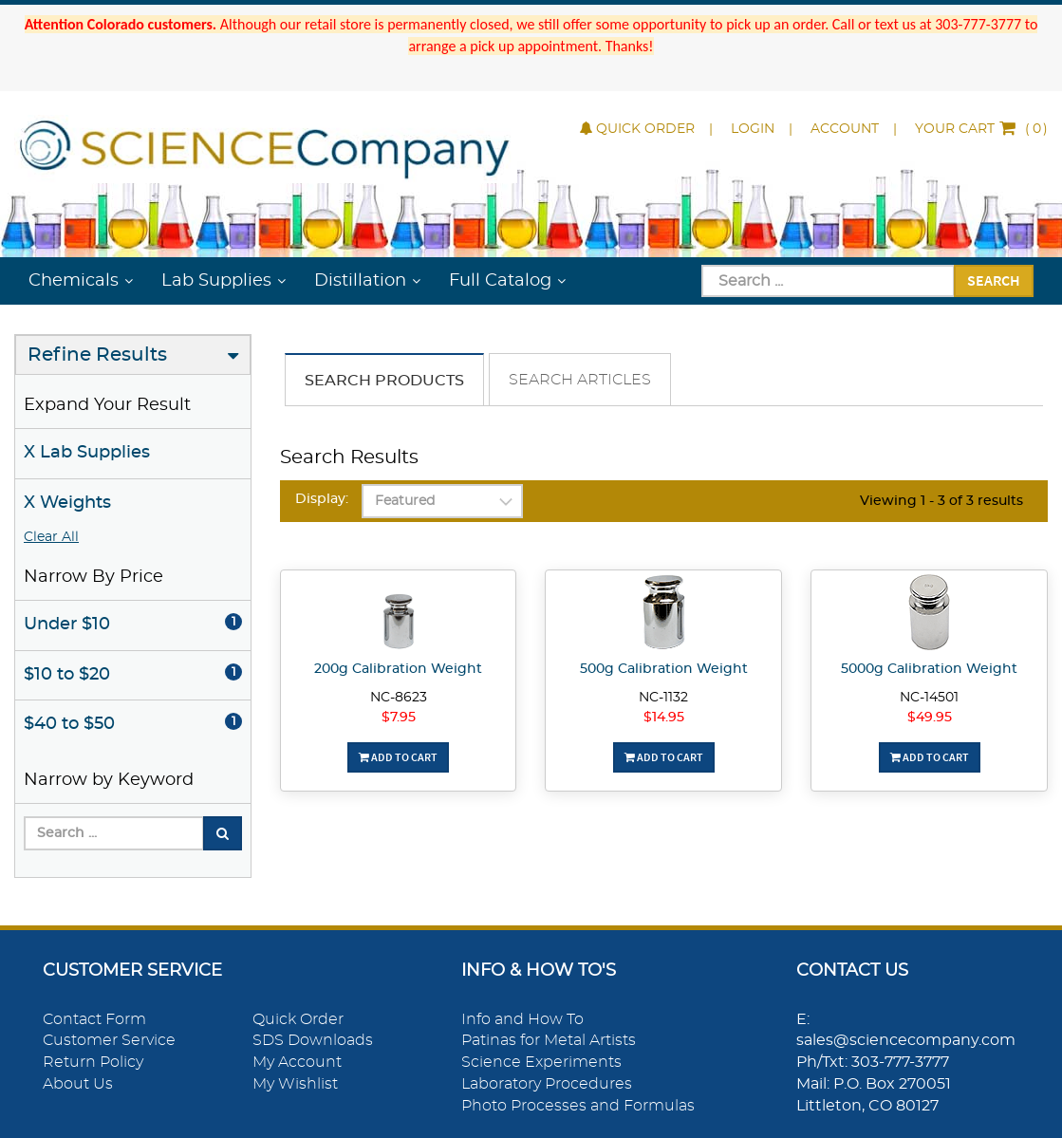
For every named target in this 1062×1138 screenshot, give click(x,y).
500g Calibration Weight (664, 669)
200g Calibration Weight (398, 669)
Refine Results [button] (97, 354)
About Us (78, 1083)
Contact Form (94, 1019)
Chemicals (73, 280)
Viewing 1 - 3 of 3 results (941, 501)
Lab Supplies (216, 280)
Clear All (51, 537)
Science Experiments (541, 1062)
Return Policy (93, 1062)
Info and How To (522, 1019)
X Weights (67, 503)
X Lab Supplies (87, 452)
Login (752, 129)
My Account (297, 1062)
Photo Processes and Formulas (578, 1105)
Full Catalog (500, 280)
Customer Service (109, 1040)
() (981, 129)
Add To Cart (398, 757)
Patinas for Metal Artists (548, 1040)
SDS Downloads (312, 1040)
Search (993, 280)
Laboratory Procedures (546, 1083)
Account (844, 129)
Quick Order (637, 129)
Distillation (360, 280)
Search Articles (580, 379)
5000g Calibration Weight (929, 669)
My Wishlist (295, 1083)
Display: (321, 499)
